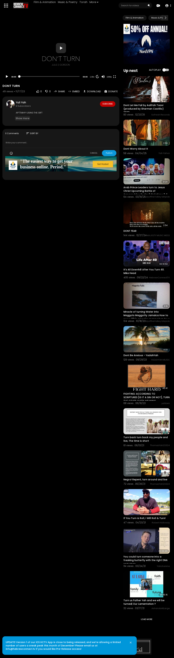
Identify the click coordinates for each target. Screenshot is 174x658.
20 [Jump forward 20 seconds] (97, 76)
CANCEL (93, 153)
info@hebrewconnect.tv (22, 647)
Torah (84, 2)
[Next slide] (165, 18)
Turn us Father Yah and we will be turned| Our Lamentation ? (143, 602)
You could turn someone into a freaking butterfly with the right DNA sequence (145, 560)
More (94, 2)
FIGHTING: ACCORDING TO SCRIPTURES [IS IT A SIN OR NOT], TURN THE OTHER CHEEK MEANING (146, 397)
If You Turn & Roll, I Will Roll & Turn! (144, 518)
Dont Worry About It (135, 148)
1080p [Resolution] (109, 77)
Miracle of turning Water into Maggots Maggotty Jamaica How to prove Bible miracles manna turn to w (146, 315)
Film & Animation (45, 2)
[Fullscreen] (114, 76)
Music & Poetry (68, 2)
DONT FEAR (130, 231)
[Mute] (103, 76)
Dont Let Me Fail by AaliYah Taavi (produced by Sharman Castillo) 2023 (143, 109)
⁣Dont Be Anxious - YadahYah (140, 355)
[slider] (49, 76)
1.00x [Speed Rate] (92, 77)
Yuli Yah (21, 102)
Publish (109, 153)
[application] (61, 48)
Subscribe (107, 104)
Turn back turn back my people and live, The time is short (145, 439)
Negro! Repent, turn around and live (145, 479)
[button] (168, 5)
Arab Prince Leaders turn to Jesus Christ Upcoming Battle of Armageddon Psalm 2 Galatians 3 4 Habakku (145, 193)
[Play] (7, 76)
